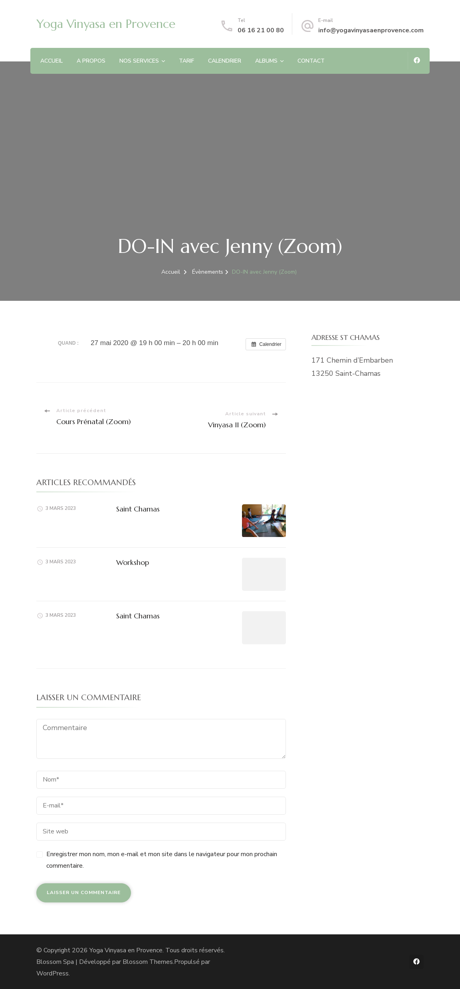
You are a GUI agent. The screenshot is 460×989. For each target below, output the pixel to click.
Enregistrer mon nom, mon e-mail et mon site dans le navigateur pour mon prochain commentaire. (161, 860)
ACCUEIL (51, 61)
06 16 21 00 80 (261, 30)
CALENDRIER (224, 61)
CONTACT (311, 61)
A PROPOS (91, 61)
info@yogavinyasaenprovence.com (371, 30)
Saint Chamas (138, 508)
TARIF (186, 61)
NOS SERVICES (139, 61)
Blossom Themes (148, 961)
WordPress (52, 973)
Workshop (132, 562)
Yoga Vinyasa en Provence (105, 23)
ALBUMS (266, 61)
